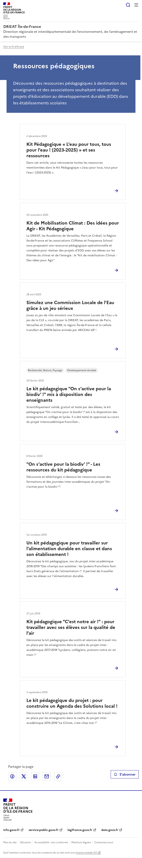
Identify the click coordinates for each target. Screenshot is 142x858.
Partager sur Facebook (12, 776)
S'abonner (124, 774)
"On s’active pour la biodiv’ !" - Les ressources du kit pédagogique (63, 467)
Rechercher (128, 5)
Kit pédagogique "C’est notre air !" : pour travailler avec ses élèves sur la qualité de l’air (70, 627)
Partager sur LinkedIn (35, 776)
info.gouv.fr (11, 830)
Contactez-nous (103, 842)
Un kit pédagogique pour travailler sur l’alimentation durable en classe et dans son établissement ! (69, 549)
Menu (136, 5)
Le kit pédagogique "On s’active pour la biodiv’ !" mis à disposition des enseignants (68, 394)
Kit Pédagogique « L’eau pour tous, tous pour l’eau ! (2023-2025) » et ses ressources (68, 150)
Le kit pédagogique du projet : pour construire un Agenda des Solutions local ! (71, 703)
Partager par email (47, 776)
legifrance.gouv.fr (80, 830)
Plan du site (10, 842)
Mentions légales (81, 842)
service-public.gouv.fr (44, 830)
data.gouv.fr (109, 830)
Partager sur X (24, 776)
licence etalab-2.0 (86, 853)
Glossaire (25, 842)
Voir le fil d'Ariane (13, 47)
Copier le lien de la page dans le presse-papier (58, 776)
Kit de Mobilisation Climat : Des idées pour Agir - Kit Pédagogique (72, 226)
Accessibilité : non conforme (51, 842)
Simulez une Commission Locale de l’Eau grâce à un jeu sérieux (70, 305)
